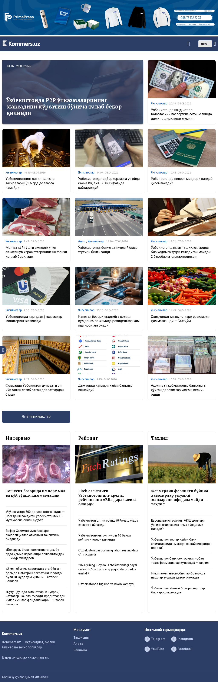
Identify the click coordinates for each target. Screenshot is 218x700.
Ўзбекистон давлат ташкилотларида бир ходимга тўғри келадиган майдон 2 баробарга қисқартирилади (181, 253)
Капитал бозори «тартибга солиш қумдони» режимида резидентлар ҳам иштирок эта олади (108, 322)
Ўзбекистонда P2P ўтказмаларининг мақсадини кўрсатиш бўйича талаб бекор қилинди (64, 106)
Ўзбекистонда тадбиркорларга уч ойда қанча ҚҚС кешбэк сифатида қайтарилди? (109, 183)
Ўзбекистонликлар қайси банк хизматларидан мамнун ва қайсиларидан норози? (175, 548)
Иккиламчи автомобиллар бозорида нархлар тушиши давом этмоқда (180, 586)
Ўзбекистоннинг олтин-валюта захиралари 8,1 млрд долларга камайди (30, 183)
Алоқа (78, 657)
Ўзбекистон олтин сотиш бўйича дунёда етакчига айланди (103, 526)
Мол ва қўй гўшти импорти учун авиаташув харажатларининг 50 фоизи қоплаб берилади (36, 253)
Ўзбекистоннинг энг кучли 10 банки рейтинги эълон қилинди (106, 542)
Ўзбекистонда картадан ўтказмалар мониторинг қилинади (34, 320)
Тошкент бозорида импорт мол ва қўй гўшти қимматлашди (33, 498)
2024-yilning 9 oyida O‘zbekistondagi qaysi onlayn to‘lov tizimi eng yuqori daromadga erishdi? (106, 574)
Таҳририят (81, 650)
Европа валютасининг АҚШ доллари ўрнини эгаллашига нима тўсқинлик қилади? (180, 528)
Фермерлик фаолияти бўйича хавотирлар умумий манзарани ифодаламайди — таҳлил (181, 500)
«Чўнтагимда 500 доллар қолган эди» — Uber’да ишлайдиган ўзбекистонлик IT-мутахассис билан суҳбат (36, 523)
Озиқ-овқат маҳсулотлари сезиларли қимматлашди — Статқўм (180, 320)
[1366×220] (109, 34)
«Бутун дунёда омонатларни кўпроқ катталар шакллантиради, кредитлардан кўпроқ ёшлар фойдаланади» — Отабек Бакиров (34, 610)
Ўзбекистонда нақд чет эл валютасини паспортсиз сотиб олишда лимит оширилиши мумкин (181, 114)
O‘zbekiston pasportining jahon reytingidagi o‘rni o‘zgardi (101, 557)
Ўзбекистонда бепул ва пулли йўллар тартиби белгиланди (108, 251)
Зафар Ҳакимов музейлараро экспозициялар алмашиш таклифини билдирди (35, 543)
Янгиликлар (159, 103)
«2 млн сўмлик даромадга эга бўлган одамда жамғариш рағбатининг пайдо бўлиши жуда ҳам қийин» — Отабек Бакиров (36, 585)
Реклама (80, 664)
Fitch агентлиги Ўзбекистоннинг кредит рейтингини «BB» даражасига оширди (108, 500)
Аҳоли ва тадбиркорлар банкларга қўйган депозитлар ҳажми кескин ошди (178, 391)
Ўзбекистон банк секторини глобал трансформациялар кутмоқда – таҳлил (179, 568)
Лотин (205, 43)
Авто (81, 242)
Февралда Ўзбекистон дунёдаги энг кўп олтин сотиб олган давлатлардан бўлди (35, 391)
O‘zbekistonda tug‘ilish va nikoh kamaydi (108, 590)
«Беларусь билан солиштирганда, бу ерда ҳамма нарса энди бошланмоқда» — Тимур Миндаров (34, 563)
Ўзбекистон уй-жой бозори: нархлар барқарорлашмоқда (179, 601)
